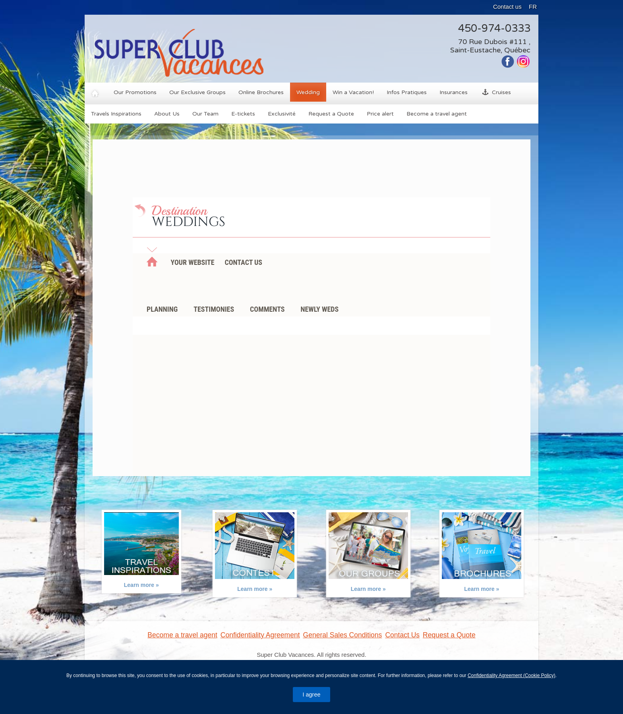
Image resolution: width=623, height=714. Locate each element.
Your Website (192, 262)
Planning (162, 309)
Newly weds (319, 309)
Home (152, 264)
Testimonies (213, 309)
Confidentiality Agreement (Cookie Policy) (511, 675)
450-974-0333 (494, 28)
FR (533, 6)
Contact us (507, 6)
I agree (312, 694)
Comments (267, 309)
